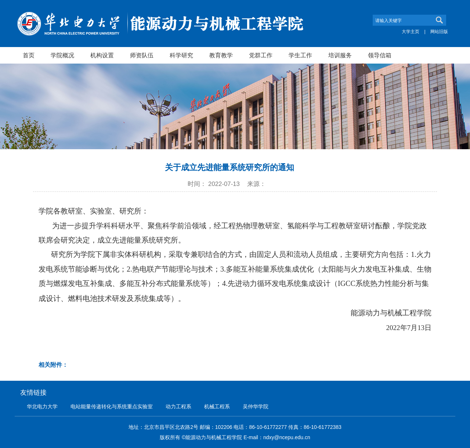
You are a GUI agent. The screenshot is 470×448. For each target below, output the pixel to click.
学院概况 (62, 55)
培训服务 (340, 55)
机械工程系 (217, 406)
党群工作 (260, 55)
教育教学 (221, 55)
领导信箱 (379, 55)
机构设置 (102, 55)
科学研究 (181, 55)
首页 (29, 55)
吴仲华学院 (255, 406)
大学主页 (410, 31)
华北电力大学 (42, 406)
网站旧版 (439, 31)
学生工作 (300, 55)
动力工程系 (178, 406)
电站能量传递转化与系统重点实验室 (111, 406)
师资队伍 (141, 55)
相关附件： (53, 365)
